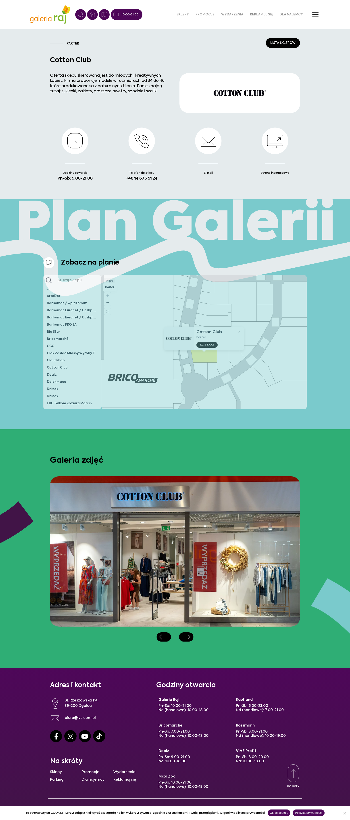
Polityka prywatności (308, 812)
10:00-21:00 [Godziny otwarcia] (129, 14)
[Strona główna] (92, 14)
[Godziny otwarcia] (116, 14)
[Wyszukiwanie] (80, 14)
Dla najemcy (291, 14)
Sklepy (183, 14)
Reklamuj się (261, 14)
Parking (57, 780)
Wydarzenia (232, 14)
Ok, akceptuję (279, 812)
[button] (164, 637)
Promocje (205, 14)
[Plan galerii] (104, 14)
